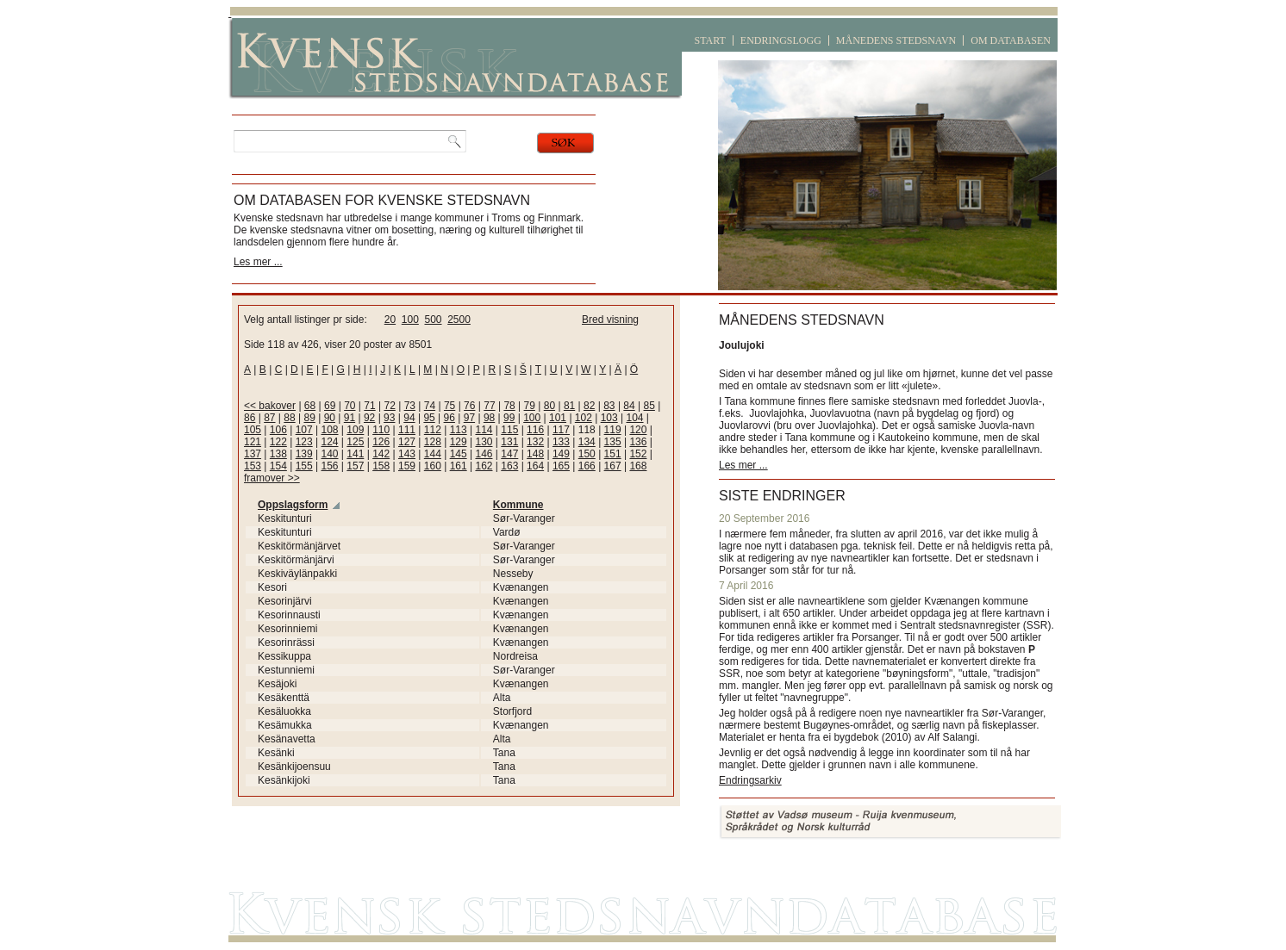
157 (355, 466)
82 (589, 406)
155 (304, 466)
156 (329, 466)
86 (249, 418)
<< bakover (270, 406)
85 (649, 406)
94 (409, 418)
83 (609, 406)
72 (389, 406)
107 (304, 430)
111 (406, 430)
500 (432, 320)
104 (635, 418)
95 (428, 418)
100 (410, 320)
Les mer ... (258, 262)
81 (569, 406)
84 (628, 406)
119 (612, 430)
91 (349, 418)
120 (637, 430)
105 (252, 430)
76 (469, 406)
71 (369, 406)
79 (529, 406)
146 (483, 454)
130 (483, 442)
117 (561, 430)
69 (329, 406)
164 (535, 466)
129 (458, 442)
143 (406, 454)
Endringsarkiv (750, 780)
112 (432, 430)
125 (355, 442)
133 (561, 442)
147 (509, 454)
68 (309, 406)
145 (458, 454)
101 (557, 418)
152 (637, 454)
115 (509, 430)
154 (278, 466)
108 (329, 430)
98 (489, 418)
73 (409, 406)
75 (449, 406)
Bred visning (610, 320)
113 (458, 430)
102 (583, 418)
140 (329, 454)
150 (587, 454)
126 (381, 442)
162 (483, 466)
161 (458, 466)
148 (535, 454)
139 (304, 454)
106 (278, 430)
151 (612, 454)
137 (252, 454)
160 (432, 466)
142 (381, 454)
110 (381, 430)
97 (469, 418)
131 (509, 442)
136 (637, 442)
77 (489, 406)
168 (637, 466)
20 (390, 320)
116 (535, 430)
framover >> (272, 478)
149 (561, 454)
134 (587, 442)
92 (369, 418)
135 (612, 442)
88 (289, 418)
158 (381, 466)
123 (304, 442)
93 (389, 418)
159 (406, 466)
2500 (459, 320)
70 (349, 406)
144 (432, 454)
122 (278, 442)
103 (609, 418)
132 (535, 442)
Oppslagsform (293, 505)
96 (449, 418)
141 (355, 454)
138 (278, 454)
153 (252, 466)
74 (429, 406)
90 (329, 418)
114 (483, 430)
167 (612, 466)
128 (432, 442)
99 (509, 418)
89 (309, 418)
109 (355, 430)
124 (329, 442)
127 (406, 442)
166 (587, 466)
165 (561, 466)
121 (252, 442)
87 (269, 418)
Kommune (518, 505)
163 (509, 466)
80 (549, 406)
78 (509, 406)
